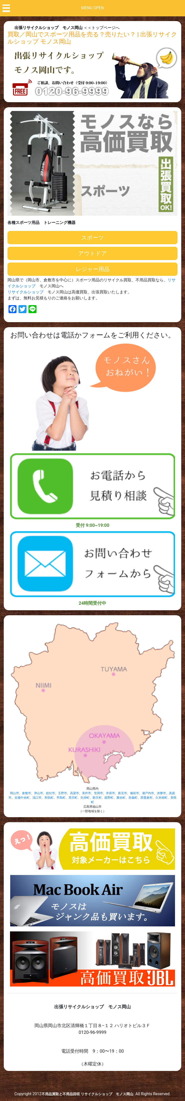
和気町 (49, 797)
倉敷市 (26, 793)
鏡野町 (109, 797)
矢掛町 (85, 797)
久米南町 (162, 797)
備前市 (134, 793)
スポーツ (92, 237)
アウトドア (92, 253)
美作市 (86, 793)
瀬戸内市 (148, 793)
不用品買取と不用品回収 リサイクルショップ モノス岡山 (87, 1094)
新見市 (122, 793)
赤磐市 (161, 793)
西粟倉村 (146, 797)
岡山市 (14, 793)
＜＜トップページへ (67, 27)
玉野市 (62, 793)
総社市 (50, 793)
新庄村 (97, 797)
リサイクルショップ (26, 292)
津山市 (38, 793)
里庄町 (73, 797)
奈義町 (133, 797)
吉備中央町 (22, 797)
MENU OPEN (92, 8)
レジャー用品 (93, 269)
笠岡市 (98, 793)
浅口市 (37, 797)
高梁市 (74, 793)
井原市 (110, 793)
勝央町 (121, 797)
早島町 (61, 797)
